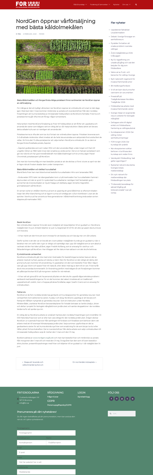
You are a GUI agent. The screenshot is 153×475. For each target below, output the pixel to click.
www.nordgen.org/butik (43, 324)
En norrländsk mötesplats (84, 349)
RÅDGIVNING (55, 379)
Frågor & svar (52, 383)
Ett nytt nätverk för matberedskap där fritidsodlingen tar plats (121, 177)
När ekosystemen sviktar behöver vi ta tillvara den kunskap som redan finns (121, 151)
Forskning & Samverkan (99, 5)
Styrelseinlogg (84, 383)
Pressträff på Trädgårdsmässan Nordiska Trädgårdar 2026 (122, 99)
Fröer (41, 34)
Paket (19, 444)
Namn (48, 424)
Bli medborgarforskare (120, 86)
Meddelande (22, 454)
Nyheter (116, 5)
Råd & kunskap (79, 5)
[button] (136, 5)
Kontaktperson (23, 424)
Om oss (125, 5)
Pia (19, 34)
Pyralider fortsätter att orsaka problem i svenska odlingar (121, 46)
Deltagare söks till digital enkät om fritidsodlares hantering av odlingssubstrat (123, 125)
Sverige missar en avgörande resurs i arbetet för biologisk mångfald (123, 116)
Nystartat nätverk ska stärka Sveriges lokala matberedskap (123, 168)
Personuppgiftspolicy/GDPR (59, 392)
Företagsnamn (23, 415)
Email (19, 434)
